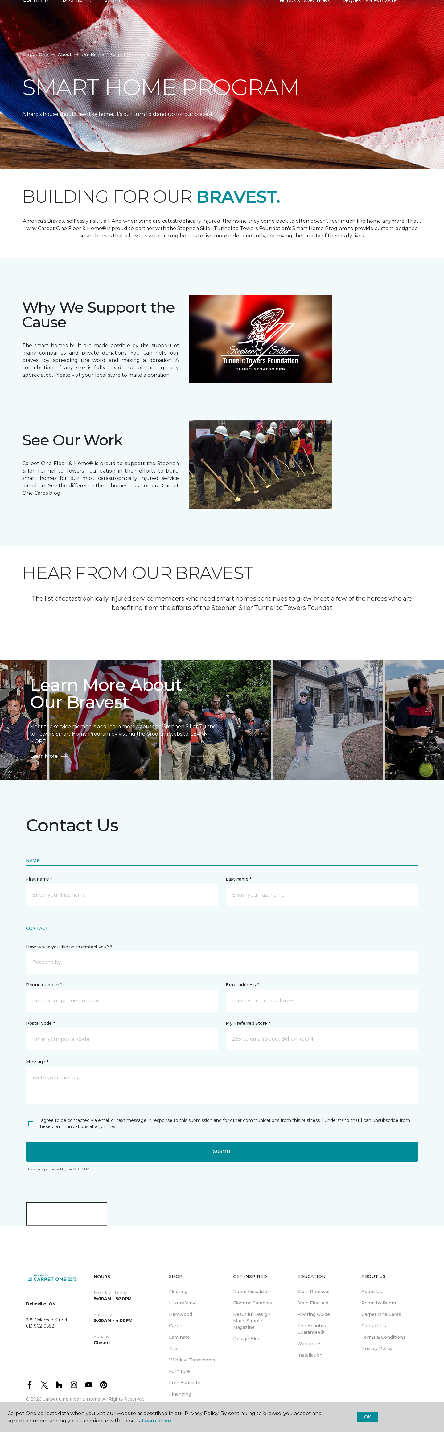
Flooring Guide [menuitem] (313, 1314)
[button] (407, 27)
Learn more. (157, 1421)
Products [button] (36, 27)
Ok (367, 1417)
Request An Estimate (370, 27)
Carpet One (35, 54)
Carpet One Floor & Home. (72, 1399)
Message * (37, 1062)
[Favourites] (415, 27)
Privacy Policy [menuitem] (377, 1348)
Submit (222, 1151)
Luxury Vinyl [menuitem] (182, 1303)
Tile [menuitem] (173, 1348)
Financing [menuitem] (180, 1394)
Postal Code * (40, 1023)
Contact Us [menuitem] (373, 1326)
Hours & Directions (305, 27)
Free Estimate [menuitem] (184, 1382)
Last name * (238, 879)
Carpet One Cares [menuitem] (381, 1314)
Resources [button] (77, 27)
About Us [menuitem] (371, 1291)
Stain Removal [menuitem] (313, 1291)
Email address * (242, 985)
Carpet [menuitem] (176, 1326)
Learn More (49, 756)
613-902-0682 (75, 11)
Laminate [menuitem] (179, 1337)
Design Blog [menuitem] (247, 1338)
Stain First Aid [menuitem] (312, 1303)
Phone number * (44, 985)
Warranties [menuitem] (309, 1343)
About (65, 54)
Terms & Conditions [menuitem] (383, 1337)
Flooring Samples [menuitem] (252, 1303)
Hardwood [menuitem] (180, 1314)
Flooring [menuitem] (178, 1291)
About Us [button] (116, 27)
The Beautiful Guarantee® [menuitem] (312, 1329)
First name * (39, 879)
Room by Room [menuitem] (378, 1303)
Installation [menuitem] (310, 1355)
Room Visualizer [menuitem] (251, 1291)
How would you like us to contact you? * (69, 947)
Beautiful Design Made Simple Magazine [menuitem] (251, 1321)
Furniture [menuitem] (179, 1371)
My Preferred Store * (248, 1023)
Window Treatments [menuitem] (192, 1360)
